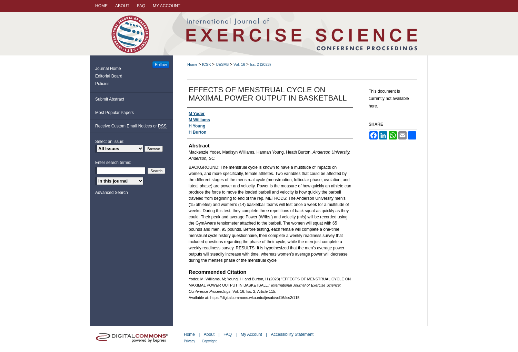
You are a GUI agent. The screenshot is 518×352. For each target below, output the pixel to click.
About (209, 334)
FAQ (227, 334)
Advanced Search (111, 192)
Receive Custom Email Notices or (131, 126)
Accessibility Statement (292, 334)
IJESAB (222, 64)
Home (192, 64)
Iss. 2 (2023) (260, 64)
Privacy (189, 341)
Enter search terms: (113, 162)
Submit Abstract (109, 99)
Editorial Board (108, 76)
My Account (251, 334)
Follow (161, 64)
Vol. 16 (239, 64)
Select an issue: (109, 141)
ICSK (206, 64)
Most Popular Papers (114, 112)
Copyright (209, 341)
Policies (102, 83)
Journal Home (108, 68)
